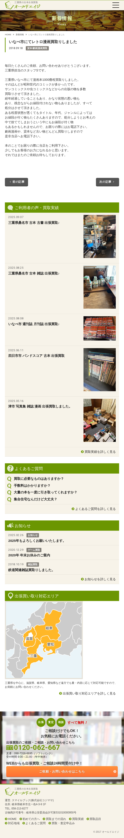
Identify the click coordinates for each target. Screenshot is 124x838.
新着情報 (20, 34)
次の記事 (107, 181)
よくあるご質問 (35, 823)
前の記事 (16, 181)
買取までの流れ (56, 819)
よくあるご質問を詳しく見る (95, 509)
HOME (8, 34)
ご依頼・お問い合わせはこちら (62, 771)
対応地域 (14, 823)
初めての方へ (31, 819)
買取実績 (78, 819)
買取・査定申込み (63, 823)
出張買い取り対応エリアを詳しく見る (89, 693)
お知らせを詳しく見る (100, 579)
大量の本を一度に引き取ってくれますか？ (45, 492)
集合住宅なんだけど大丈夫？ (35, 499)
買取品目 (95, 819)
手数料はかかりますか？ (32, 485)
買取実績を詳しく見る (100, 451)
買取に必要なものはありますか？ (39, 478)
